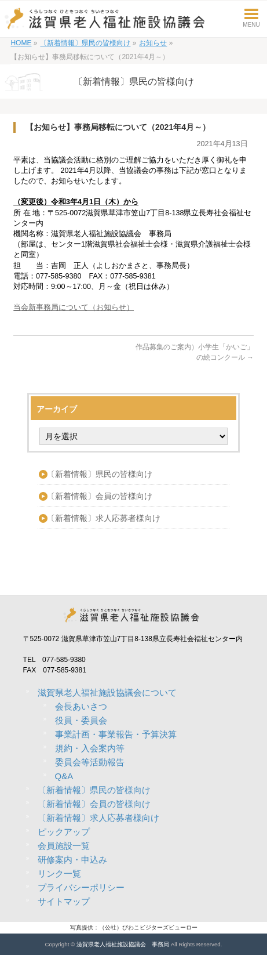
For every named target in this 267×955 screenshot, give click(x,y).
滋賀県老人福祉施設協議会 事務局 (122, 944)
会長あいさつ (81, 706)
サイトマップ (64, 901)
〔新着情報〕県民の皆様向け (99, 474)
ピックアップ (64, 832)
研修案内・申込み (72, 859)
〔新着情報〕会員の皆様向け (99, 496)
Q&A (64, 776)
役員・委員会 (81, 720)
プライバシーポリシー (81, 887)
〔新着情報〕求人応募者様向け (103, 518)
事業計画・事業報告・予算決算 (116, 734)
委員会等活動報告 (90, 762)
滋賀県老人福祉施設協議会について (107, 692)
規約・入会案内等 (90, 748)
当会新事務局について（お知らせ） (73, 307)
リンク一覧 (59, 873)
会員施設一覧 (64, 846)
